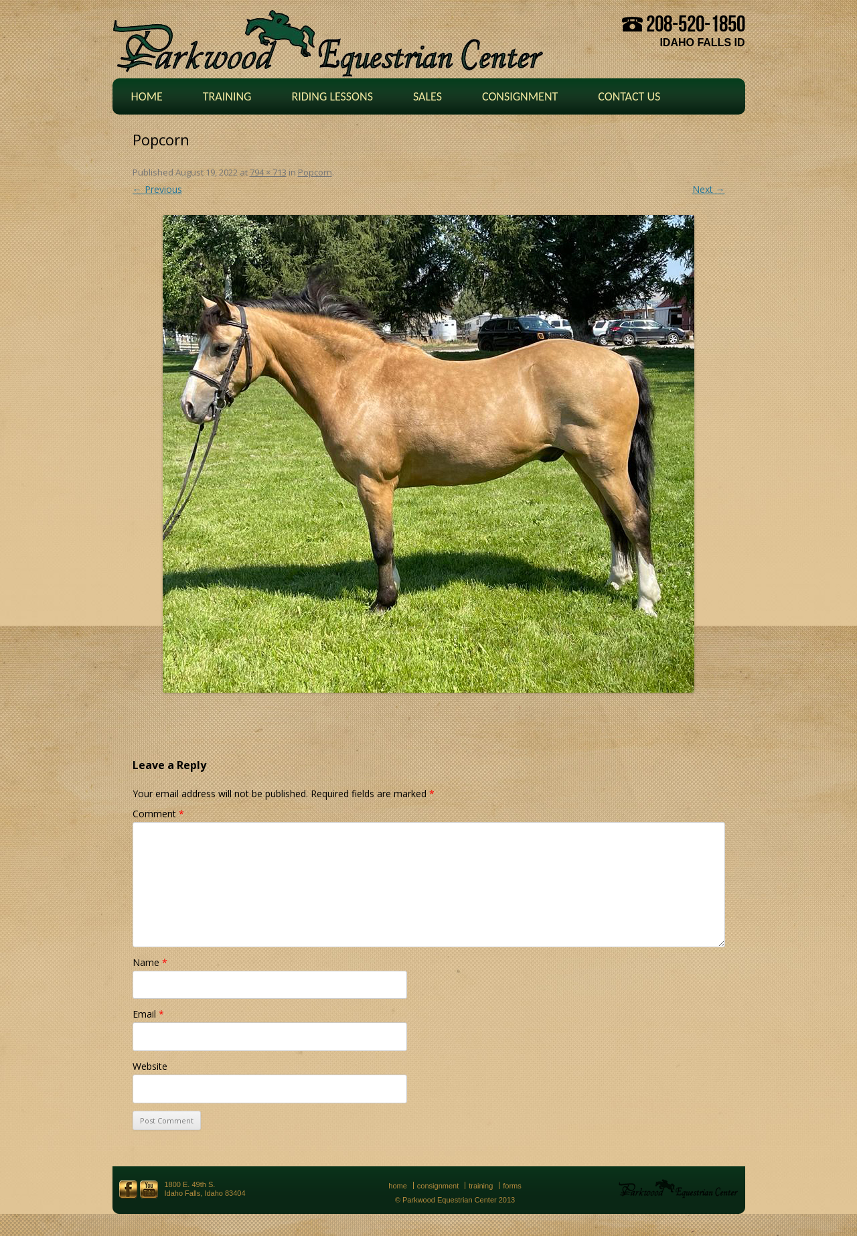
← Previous (157, 189)
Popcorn (315, 172)
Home (147, 96)
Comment (158, 813)
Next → (708, 189)
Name (150, 962)
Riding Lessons (332, 96)
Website (150, 1066)
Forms (512, 1186)
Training (227, 96)
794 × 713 (268, 172)
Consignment (520, 96)
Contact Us (629, 96)
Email (148, 1014)
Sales (427, 96)
